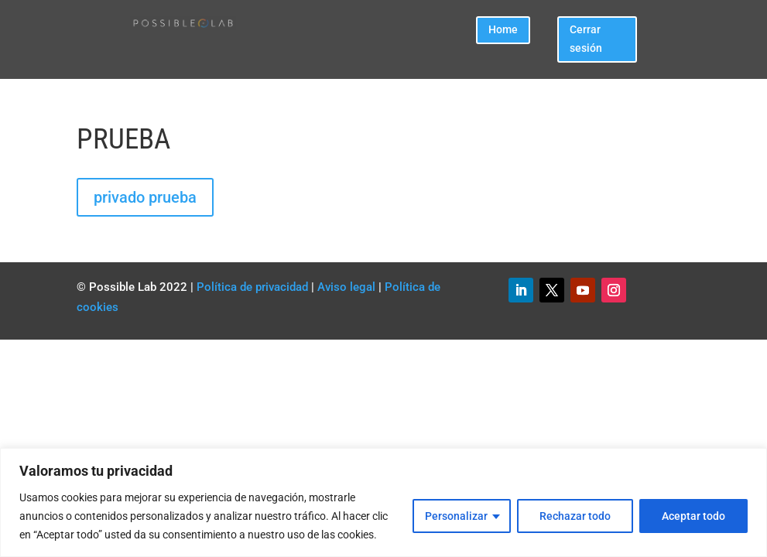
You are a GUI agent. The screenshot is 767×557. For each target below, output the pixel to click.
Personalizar (456, 516)
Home (503, 29)
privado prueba (145, 197)
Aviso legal (346, 287)
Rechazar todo (575, 516)
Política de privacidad (252, 287)
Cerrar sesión (586, 38)
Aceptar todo (693, 516)
